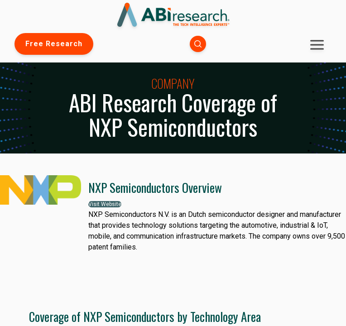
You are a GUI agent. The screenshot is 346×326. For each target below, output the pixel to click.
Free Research (53, 43)
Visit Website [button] (104, 204)
